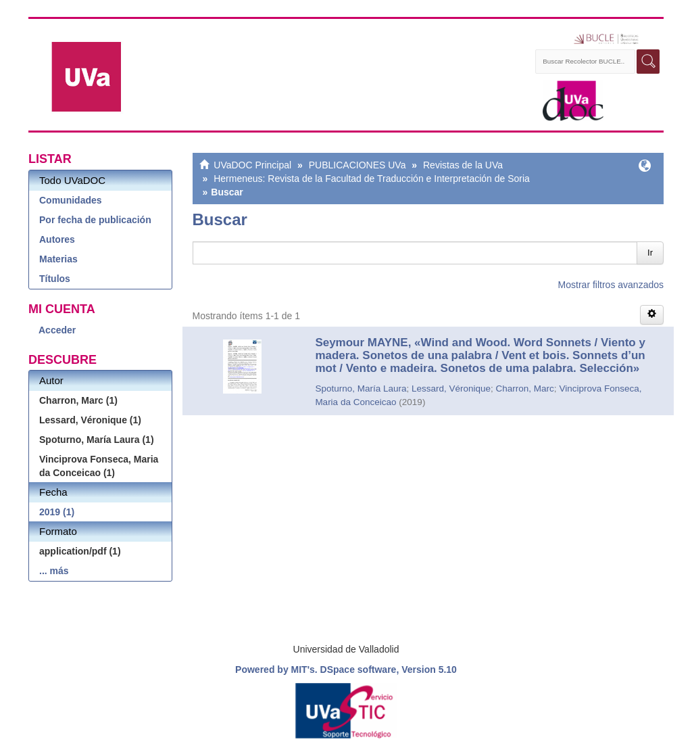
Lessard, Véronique (451, 388)
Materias (58, 259)
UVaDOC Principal (252, 165)
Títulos (54, 278)
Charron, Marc (525, 388)
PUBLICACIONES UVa (357, 165)
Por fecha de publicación (95, 219)
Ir (650, 253)
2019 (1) (56, 512)
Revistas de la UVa (463, 165)
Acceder (57, 330)
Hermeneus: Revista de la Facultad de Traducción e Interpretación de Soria (372, 178)
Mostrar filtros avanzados (611, 284)
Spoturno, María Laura (360, 388)
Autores (57, 239)
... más (54, 570)
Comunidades (70, 200)
